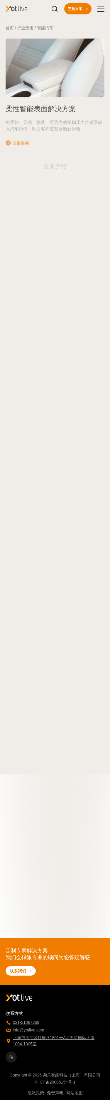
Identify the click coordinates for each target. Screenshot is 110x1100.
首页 (10, 28)
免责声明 (55, 1093)
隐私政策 (36, 1093)
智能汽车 (45, 28)
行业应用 (25, 28)
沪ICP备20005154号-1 (54, 1082)
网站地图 (74, 1093)
